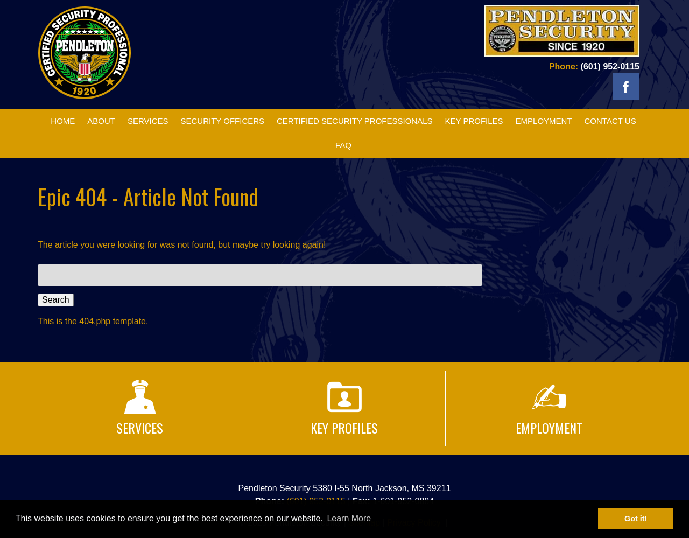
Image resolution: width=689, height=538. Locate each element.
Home (63, 120)
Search (55, 299)
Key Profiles (474, 120)
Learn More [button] (349, 518)
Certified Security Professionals (355, 120)
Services (148, 120)
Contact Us (610, 120)
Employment (544, 120)
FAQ (343, 145)
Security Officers (222, 120)
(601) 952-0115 (610, 66)
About (101, 120)
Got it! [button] (635, 518)
